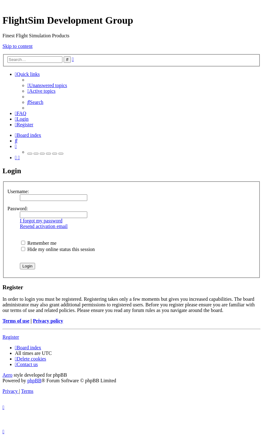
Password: (17, 208)
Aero (7, 375)
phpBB (34, 380)
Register (10, 337)
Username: (18, 191)
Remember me (39, 243)
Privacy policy (48, 320)
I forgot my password (41, 220)
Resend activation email (44, 226)
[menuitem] (47, 85)
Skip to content (17, 46)
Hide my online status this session (58, 249)
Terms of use (15, 320)
